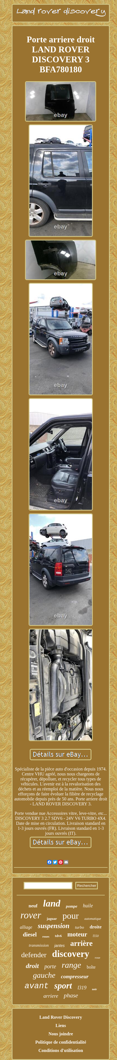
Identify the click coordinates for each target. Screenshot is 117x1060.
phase (71, 995)
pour (71, 916)
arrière (81, 943)
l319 (82, 987)
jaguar (52, 918)
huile (88, 905)
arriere (50, 996)
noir (94, 989)
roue (97, 957)
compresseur (74, 976)
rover (30, 915)
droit (32, 965)
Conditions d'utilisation (60, 1050)
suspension (53, 926)
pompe (71, 906)
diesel (30, 934)
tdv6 (58, 936)
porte (50, 966)
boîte (91, 967)
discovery (70, 954)
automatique (92, 919)
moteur (77, 934)
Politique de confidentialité (60, 1042)
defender (33, 955)
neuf (33, 905)
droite (95, 927)
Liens (61, 1025)
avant (36, 986)
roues (45, 936)
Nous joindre (60, 1033)
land (51, 903)
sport (63, 985)
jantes (59, 945)
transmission (39, 945)
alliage (26, 927)
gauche (44, 975)
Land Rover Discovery (60, 1017)
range (71, 964)
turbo (79, 927)
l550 (96, 936)
